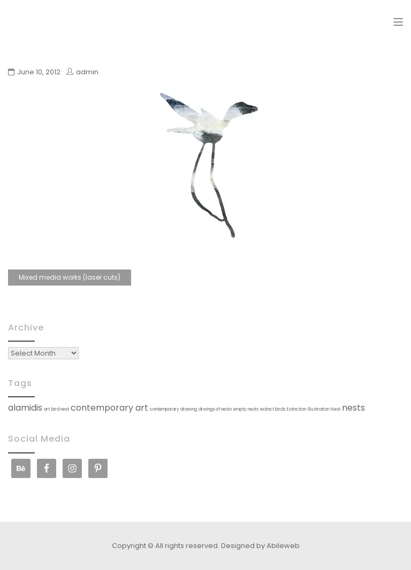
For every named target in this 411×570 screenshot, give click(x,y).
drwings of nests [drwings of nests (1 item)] (215, 409)
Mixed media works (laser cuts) (69, 277)
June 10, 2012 (38, 72)
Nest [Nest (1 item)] (335, 409)
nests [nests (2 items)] (353, 408)
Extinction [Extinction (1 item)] (296, 409)
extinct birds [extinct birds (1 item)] (272, 409)
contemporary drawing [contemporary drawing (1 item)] (173, 409)
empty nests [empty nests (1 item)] (245, 409)
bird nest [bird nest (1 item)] (60, 409)
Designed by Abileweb (260, 546)
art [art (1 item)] (47, 409)
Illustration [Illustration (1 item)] (318, 409)
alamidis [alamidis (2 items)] (25, 408)
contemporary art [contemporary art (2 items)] (109, 408)
